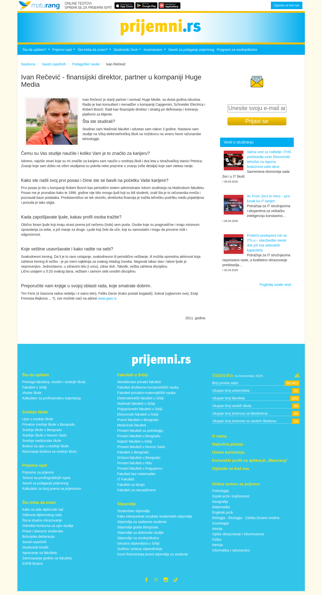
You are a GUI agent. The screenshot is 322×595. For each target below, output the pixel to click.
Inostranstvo (155, 53)
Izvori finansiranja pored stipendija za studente (152, 556)
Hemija (217, 547)
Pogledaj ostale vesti (275, 288)
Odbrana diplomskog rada (42, 517)
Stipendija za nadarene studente (142, 524)
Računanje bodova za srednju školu (49, 454)
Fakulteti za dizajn (131, 487)
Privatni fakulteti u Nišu (134, 465)
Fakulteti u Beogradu (133, 454)
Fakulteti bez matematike (136, 476)
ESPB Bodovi (32, 566)
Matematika (221, 509)
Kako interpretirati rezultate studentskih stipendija (154, 519)
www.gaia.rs (107, 301)
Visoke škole (32, 395)
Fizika (216, 542)
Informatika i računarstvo (231, 553)
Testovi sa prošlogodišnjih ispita (46, 480)
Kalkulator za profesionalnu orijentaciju (51, 400)
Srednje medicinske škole (41, 443)
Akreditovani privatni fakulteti (139, 384)
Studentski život (127, 53)
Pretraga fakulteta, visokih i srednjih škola (54, 384)
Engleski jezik (222, 515)
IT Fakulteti (125, 481)
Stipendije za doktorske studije (140, 535)
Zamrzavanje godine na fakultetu (47, 560)
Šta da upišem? (37, 53)
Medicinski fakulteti (131, 427)
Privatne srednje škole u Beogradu (48, 427)
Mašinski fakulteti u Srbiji (136, 406)
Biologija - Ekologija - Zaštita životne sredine (246, 520)
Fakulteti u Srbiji (34, 390)
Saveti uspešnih (34, 544)
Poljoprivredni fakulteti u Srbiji (139, 411)
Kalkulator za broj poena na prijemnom (51, 491)
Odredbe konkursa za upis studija (47, 528)
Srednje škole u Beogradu (42, 432)
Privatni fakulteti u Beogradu (138, 438)
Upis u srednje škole (37, 421)
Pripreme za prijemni (38, 475)
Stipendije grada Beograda (137, 529)
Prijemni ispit (64, 53)
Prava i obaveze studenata (42, 533)
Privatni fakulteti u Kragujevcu (139, 471)
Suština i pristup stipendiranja (139, 551)
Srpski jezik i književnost (230, 499)
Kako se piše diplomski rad (42, 512)
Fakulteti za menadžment (136, 492)
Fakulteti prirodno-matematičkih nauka (146, 395)
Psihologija (220, 493)
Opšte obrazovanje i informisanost (238, 537)
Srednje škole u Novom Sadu (44, 437)
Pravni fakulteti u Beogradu (137, 422)
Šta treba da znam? (95, 53)
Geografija (220, 504)
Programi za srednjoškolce (237, 52)
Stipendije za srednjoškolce (138, 540)
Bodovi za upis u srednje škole (45, 448)
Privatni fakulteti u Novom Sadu (141, 449)
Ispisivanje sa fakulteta (39, 555)
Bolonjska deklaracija (38, 539)
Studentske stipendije (133, 513)
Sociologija (220, 526)
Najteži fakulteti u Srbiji (134, 444)
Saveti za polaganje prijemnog (191, 52)
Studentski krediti (35, 550)
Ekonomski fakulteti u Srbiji (137, 417)
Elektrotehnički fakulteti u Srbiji (140, 400)
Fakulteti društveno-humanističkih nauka (148, 390)
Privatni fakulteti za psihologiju (140, 433)
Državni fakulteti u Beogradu (138, 460)
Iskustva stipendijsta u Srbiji (138, 546)
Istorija (217, 531)
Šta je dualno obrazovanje (42, 523)
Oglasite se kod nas (286, 5)
